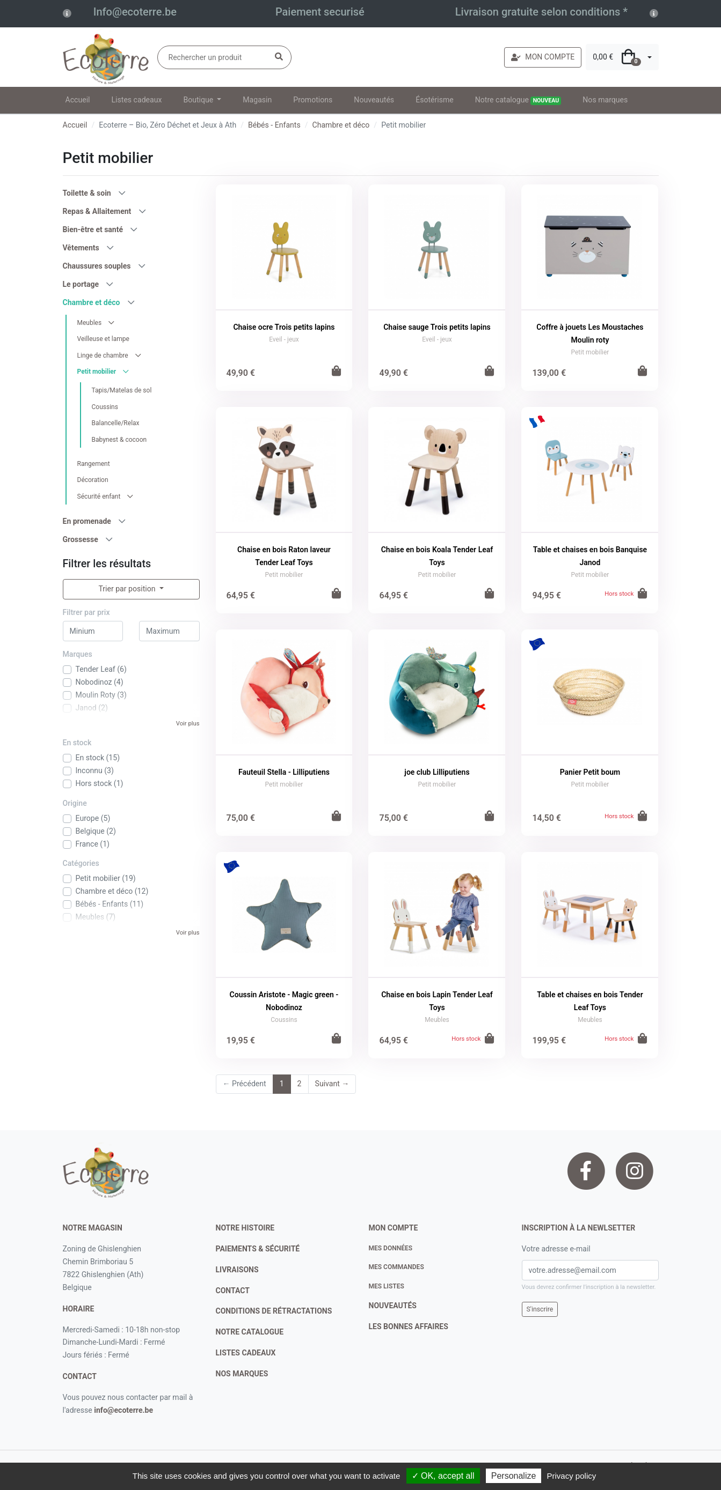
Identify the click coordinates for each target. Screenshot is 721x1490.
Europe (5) (93, 818)
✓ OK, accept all (443, 1475)
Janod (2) (92, 707)
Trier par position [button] (127, 588)
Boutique (199, 99)
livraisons (237, 1269)
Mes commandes (396, 1267)
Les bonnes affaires (408, 1326)
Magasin (257, 99)
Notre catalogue (518, 100)
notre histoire (245, 1228)
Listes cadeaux (137, 99)
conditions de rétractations (274, 1311)
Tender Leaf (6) (101, 669)
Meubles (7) (96, 917)
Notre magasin (92, 1228)
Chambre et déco (341, 125)
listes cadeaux (246, 1352)
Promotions (312, 99)
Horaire (78, 1308)
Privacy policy (571, 1475)
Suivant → (332, 1083)
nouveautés (393, 1305)
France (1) (93, 844)
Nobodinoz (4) (99, 682)
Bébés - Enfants (274, 125)
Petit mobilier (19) (106, 878)
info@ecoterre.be (123, 1410)
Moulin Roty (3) (101, 695)
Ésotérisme (435, 99)
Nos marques (605, 99)
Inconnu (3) (95, 770)
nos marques (242, 1373)
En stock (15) (98, 757)
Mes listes (386, 1286)
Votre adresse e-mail (556, 1248)
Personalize (513, 1475)
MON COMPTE (542, 57)
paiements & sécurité (258, 1248)
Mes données (391, 1248)
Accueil (77, 99)
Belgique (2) (96, 831)
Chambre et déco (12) (112, 891)
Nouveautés (374, 99)
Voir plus (188, 723)
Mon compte (393, 1228)
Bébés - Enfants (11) (110, 904)
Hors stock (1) (99, 783)
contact (80, 1376)
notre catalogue (250, 1332)
